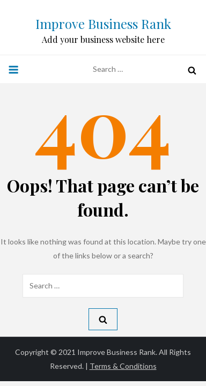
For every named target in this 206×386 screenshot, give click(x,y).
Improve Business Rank (103, 23)
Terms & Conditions (123, 365)
